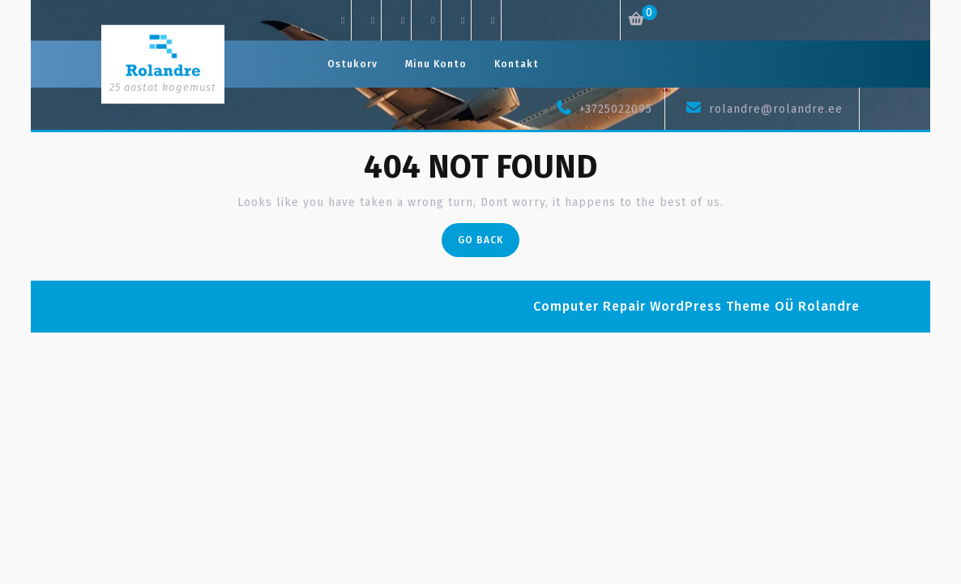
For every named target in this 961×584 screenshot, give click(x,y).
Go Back (488, 243)
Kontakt (516, 64)
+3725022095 (615, 109)
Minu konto (436, 64)
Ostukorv (352, 64)
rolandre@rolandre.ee (776, 109)
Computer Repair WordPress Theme (652, 306)
